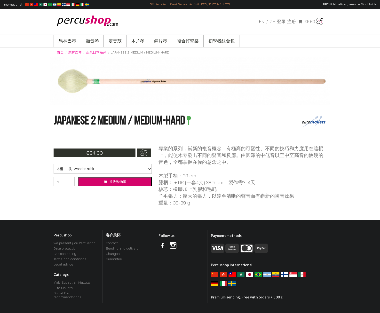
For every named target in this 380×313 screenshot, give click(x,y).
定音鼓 (115, 40)
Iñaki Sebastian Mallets (72, 282)
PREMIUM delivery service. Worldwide (350, 4)
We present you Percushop (74, 243)
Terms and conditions (70, 259)
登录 (281, 21)
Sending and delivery (122, 248)
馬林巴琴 (67, 40)
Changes (113, 253)
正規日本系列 (96, 52)
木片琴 (137, 40)
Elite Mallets (63, 288)
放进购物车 (114, 182)
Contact (112, 243)
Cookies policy (65, 253)
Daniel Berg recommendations (67, 295)
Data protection (66, 248)
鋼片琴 (160, 40)
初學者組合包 (221, 40)
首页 (60, 52)
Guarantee (114, 259)
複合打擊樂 (188, 40)
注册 (291, 21)
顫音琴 (92, 40)
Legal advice (63, 264)
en (262, 21)
